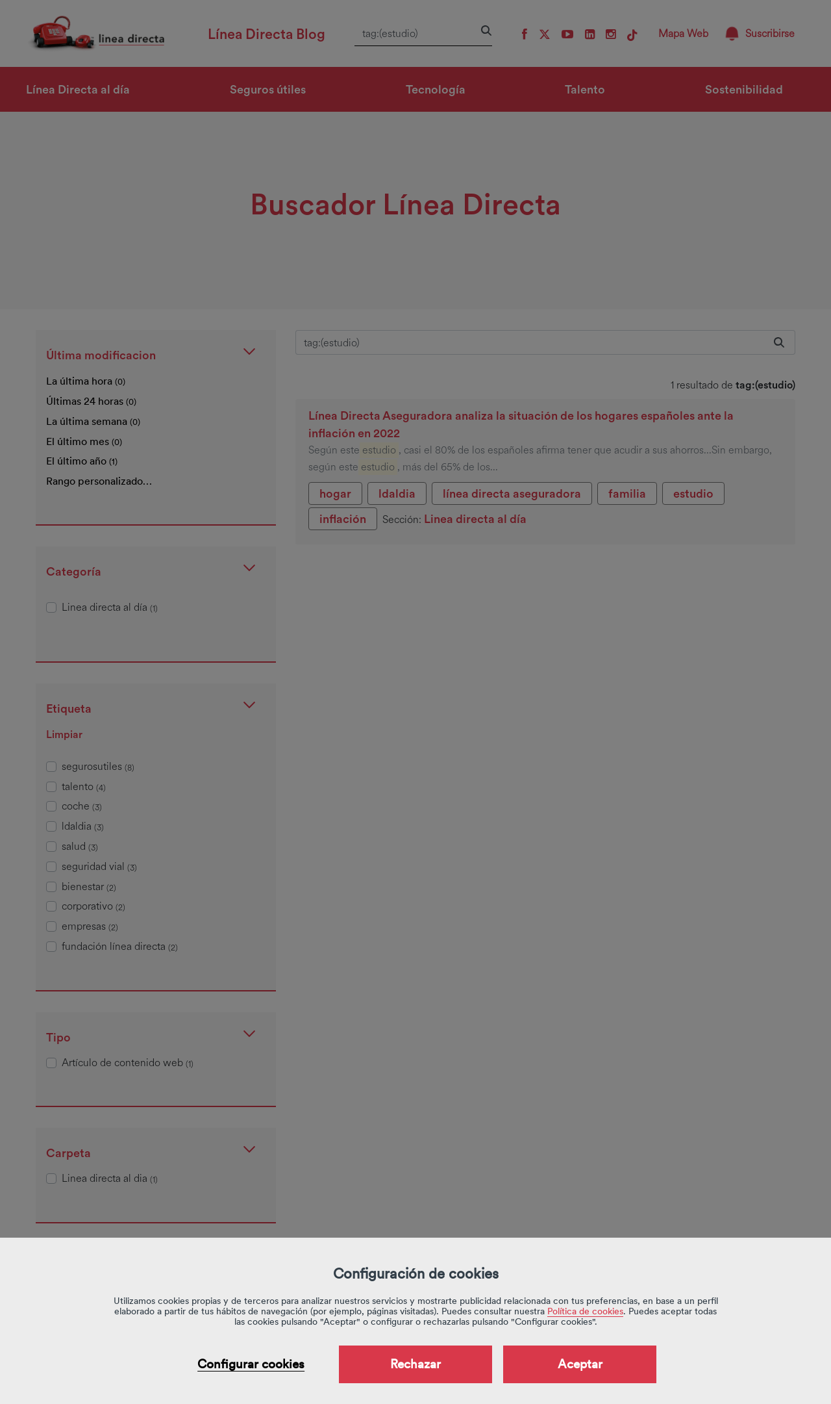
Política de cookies (585, 1311)
